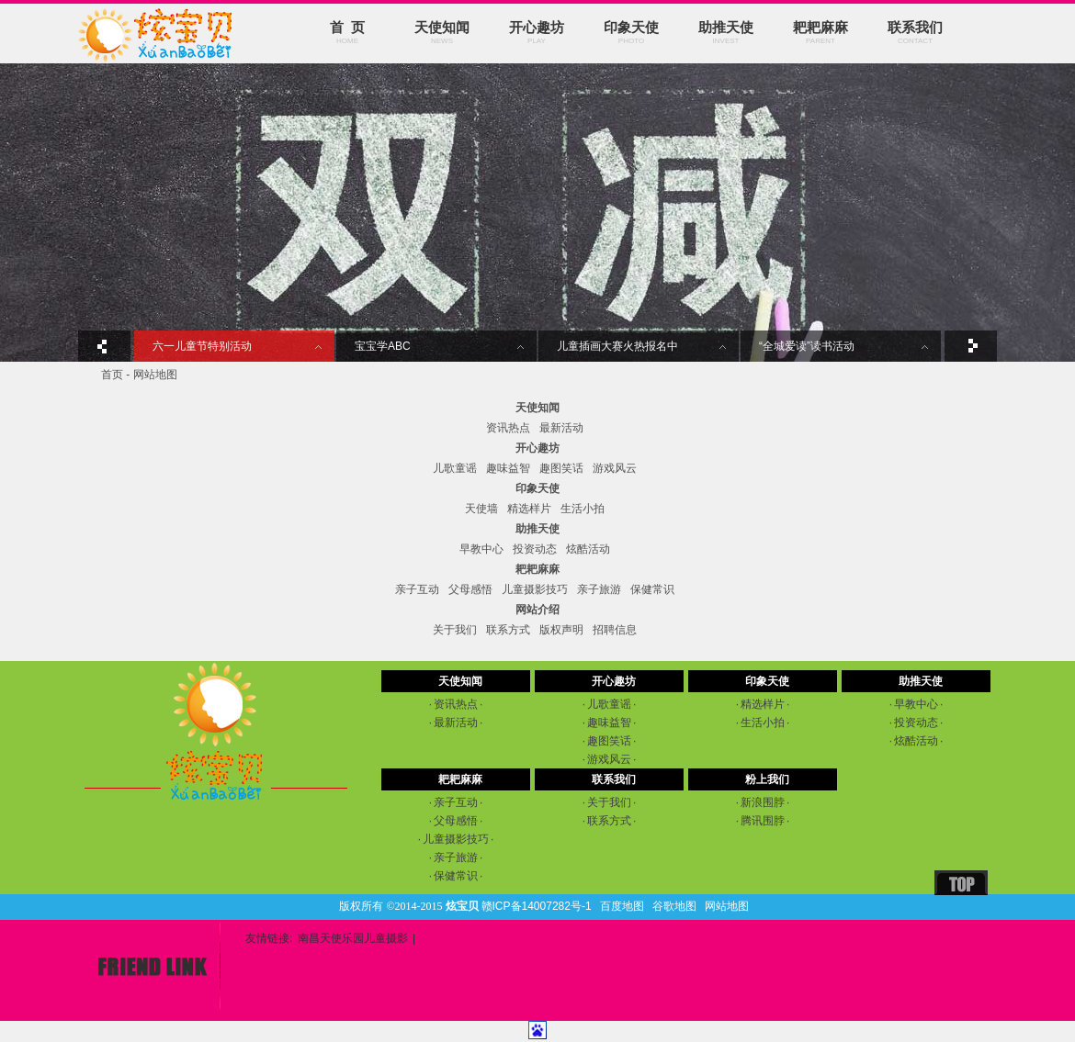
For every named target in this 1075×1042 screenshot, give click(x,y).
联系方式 (508, 629)
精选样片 (529, 508)
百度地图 (622, 906)
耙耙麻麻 (820, 32)
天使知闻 (442, 32)
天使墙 (481, 508)
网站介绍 (537, 609)
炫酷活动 (588, 549)
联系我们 (915, 32)
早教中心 (481, 549)
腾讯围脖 (763, 820)
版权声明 (561, 629)
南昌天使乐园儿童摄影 (353, 938)
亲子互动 (417, 589)
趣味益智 (508, 468)
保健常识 (652, 589)
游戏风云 (615, 468)
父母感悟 (470, 589)
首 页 (347, 32)
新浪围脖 (763, 802)
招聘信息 (615, 629)
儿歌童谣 (455, 468)
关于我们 (455, 629)
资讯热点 (508, 427)
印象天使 (631, 32)
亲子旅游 (599, 589)
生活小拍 (582, 508)
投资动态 (535, 549)
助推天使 (726, 32)
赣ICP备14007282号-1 (536, 906)
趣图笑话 (561, 468)
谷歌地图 (674, 906)
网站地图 (727, 906)
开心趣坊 (537, 32)
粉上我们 (767, 779)
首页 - (117, 374)
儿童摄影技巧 (535, 589)
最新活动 (561, 427)
